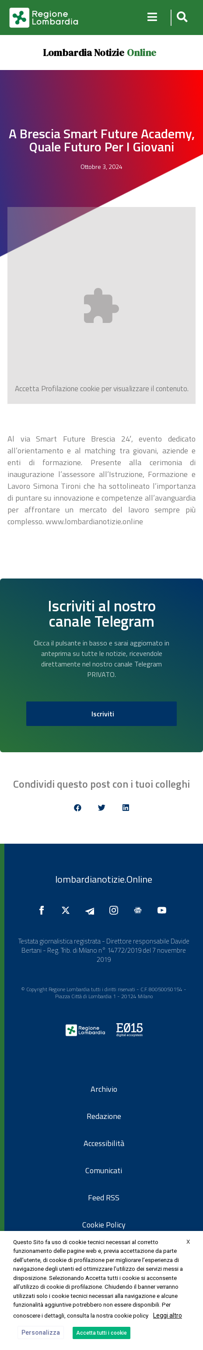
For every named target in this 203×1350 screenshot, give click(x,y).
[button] (181, 18)
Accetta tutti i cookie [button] (101, 1333)
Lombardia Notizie (83, 52)
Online (141, 52)
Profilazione (59, 388)
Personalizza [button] (40, 1332)
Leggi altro (167, 1315)
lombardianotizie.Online (103, 879)
